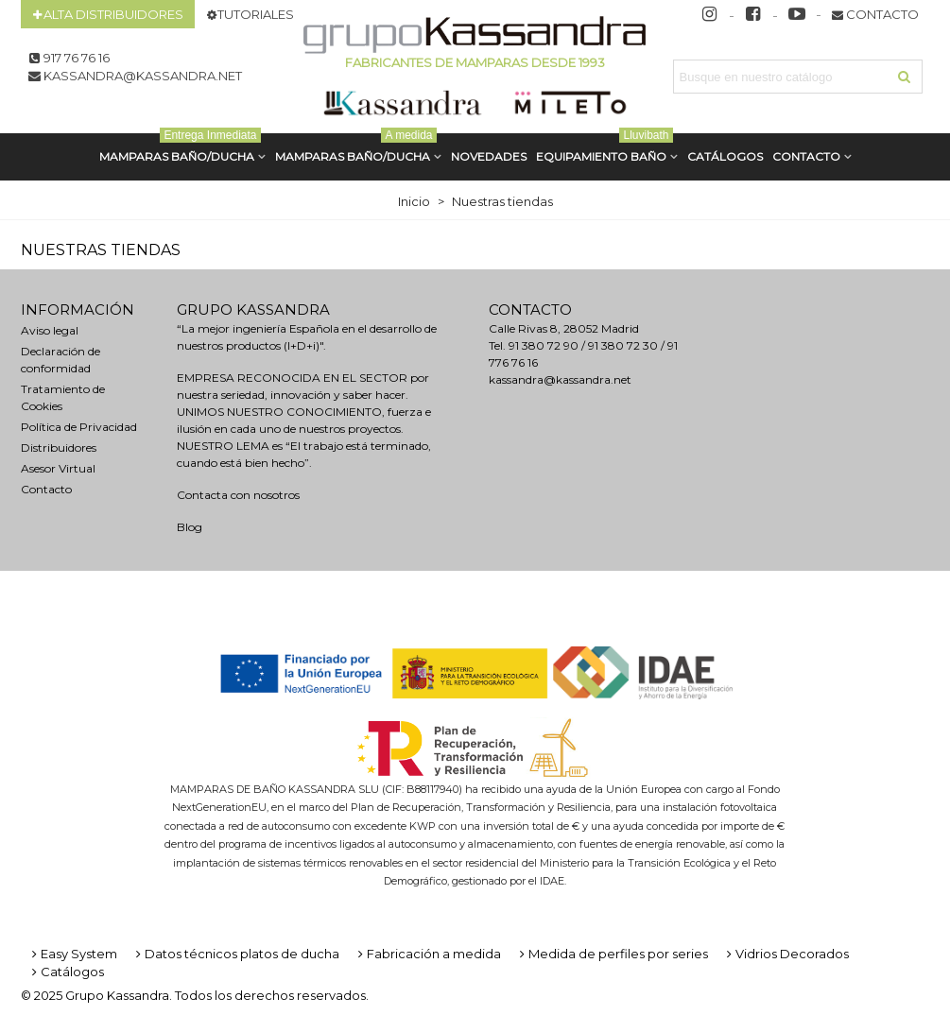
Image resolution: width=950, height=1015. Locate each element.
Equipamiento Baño (604, 148)
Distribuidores (58, 447)
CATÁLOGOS (725, 156)
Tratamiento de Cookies (63, 397)
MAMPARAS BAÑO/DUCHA (180, 148)
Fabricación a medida (427, 953)
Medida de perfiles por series (612, 953)
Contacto (806, 156)
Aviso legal (49, 330)
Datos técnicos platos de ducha (235, 953)
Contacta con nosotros (238, 495)
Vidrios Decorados (786, 953)
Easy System (72, 953)
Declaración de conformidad (60, 359)
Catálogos (66, 971)
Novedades (489, 156)
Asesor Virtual (58, 468)
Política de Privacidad (79, 427)
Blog (189, 527)
